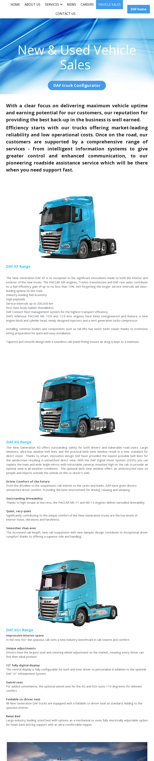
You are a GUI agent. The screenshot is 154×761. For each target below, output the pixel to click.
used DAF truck (35, 638)
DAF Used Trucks (18, 655)
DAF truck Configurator (77, 85)
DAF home (138, 9)
